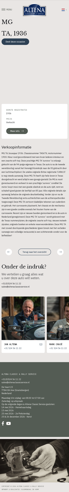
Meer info (17, 131)
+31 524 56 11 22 (13, 348)
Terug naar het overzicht (35, 252)
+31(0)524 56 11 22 (11, 283)
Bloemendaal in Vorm (30, 489)
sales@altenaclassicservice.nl (16, 286)
